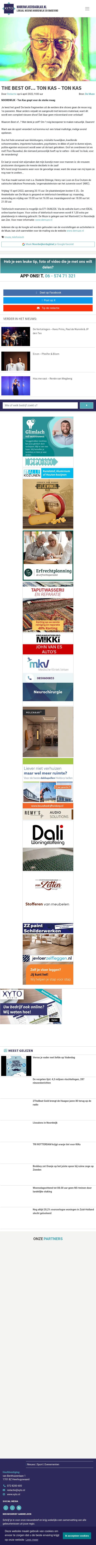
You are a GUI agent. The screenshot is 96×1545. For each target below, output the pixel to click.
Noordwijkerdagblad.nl (31, 7)
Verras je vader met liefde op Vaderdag (54, 1057)
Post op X (48, 300)
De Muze (90, 94)
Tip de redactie (48, 308)
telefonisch (18, 237)
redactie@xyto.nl (16, 1490)
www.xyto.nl (13, 1494)
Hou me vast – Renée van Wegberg (52, 378)
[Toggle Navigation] (87, 8)
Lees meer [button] (32, 1539)
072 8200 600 (14, 1485)
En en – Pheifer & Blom (46, 353)
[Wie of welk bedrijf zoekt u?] (40, 405)
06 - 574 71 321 (60, 275)
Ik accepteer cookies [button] (77, 1535)
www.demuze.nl (43, 220)
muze (8, 237)
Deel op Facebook (48, 292)
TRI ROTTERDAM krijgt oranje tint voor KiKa (57, 1144)
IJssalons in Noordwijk (45, 1122)
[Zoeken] (86, 405)
